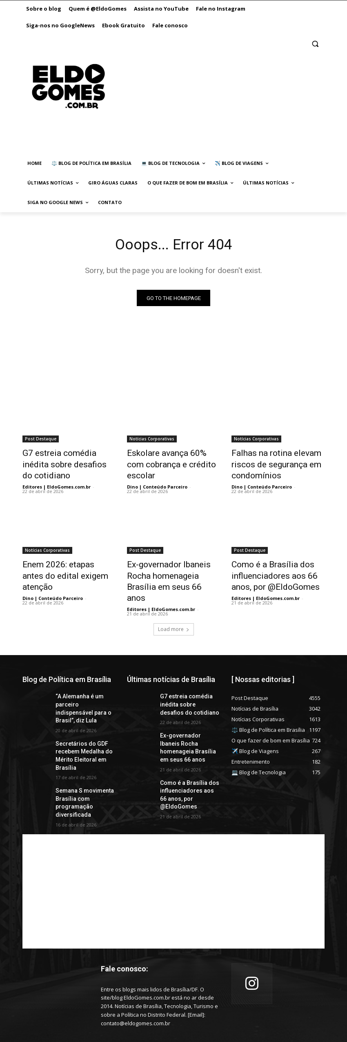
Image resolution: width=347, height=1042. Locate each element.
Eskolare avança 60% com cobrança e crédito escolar (168, 458)
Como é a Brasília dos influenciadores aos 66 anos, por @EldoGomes (275, 568)
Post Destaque (40, 440)
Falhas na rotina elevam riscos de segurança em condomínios (278, 463)
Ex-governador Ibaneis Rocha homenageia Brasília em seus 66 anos (172, 568)
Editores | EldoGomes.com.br (56, 473)
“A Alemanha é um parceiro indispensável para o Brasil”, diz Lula (81, 681)
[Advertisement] (209, 95)
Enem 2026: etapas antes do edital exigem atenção (66, 563)
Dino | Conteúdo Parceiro (157, 473)
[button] (315, 43)
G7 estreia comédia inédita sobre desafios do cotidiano (65, 458)
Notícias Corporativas (151, 440)
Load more (173, 607)
